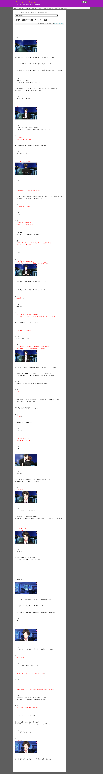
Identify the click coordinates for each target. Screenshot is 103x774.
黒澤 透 (51, 8)
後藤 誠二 (34, 8)
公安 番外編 (64, 8)
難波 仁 (46, 8)
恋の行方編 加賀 (58, 23)
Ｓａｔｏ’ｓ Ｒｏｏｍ (26, 2)
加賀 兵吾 (21, 8)
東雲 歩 (41, 8)
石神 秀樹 (28, 8)
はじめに (16, 8)
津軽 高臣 (57, 8)
